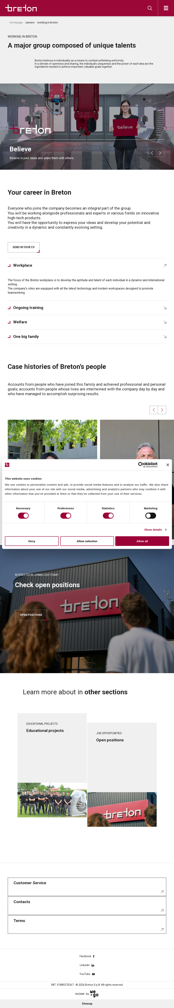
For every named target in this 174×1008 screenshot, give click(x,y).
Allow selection (87, 541)
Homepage (16, 22)
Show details (153, 529)
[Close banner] (167, 465)
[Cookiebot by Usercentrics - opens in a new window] (143, 465)
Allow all (142, 541)
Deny (31, 541)
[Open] (166, 8)
